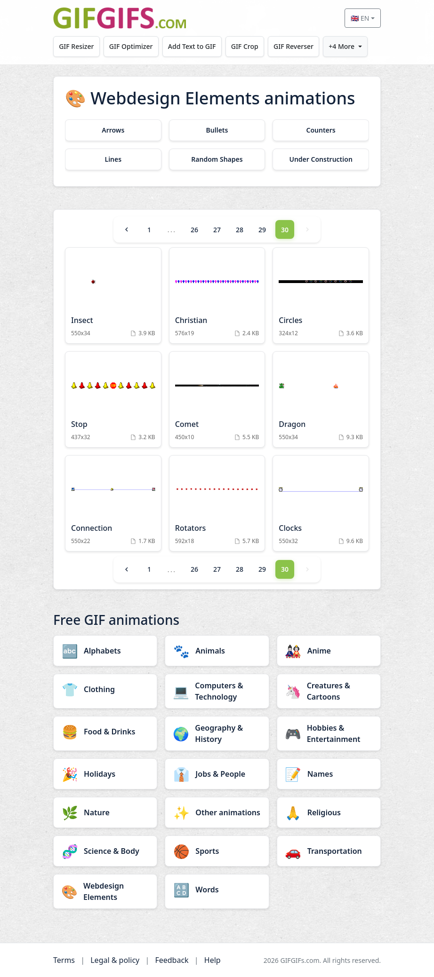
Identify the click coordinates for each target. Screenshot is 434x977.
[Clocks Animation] (321, 503)
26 (194, 229)
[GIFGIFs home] (119, 18)
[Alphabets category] (105, 651)
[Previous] (126, 229)
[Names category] (328, 774)
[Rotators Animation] (217, 503)
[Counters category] (321, 130)
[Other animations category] (216, 812)
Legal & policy (114, 960)
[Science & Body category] (105, 851)
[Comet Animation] (217, 399)
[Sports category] (216, 851)
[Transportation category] (328, 851)
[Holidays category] (105, 774)
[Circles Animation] (321, 295)
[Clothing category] (105, 689)
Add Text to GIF (192, 46)
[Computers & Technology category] (216, 691)
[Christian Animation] (217, 295)
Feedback (171, 960)
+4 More (341, 46)
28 (239, 229)
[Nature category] (105, 812)
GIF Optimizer (131, 46)
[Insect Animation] (113, 295)
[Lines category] (113, 159)
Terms (64, 960)
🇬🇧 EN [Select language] (360, 18)
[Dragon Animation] (321, 399)
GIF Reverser (293, 46)
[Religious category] (328, 812)
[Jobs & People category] (216, 774)
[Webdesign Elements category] (105, 891)
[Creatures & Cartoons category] (328, 691)
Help (212, 960)
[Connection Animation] (113, 503)
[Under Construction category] (321, 159)
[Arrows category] (113, 130)
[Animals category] (216, 651)
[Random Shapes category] (217, 159)
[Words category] (216, 890)
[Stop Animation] (113, 399)
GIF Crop (244, 46)
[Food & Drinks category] (105, 732)
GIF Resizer (76, 46)
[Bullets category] (217, 130)
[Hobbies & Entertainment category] (328, 733)
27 (217, 229)
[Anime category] (328, 651)
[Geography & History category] (216, 733)
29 (262, 229)
